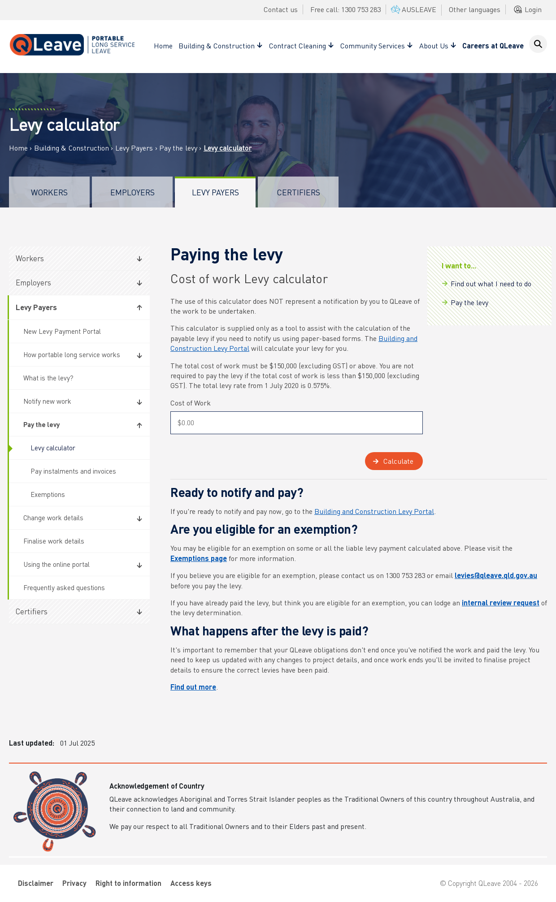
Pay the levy (179, 147)
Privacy (74, 883)
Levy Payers (134, 147)
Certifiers (298, 192)
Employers (132, 192)
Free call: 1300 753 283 (345, 9)
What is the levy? (48, 377)
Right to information (128, 883)
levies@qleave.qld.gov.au (496, 575)
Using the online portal (56, 564)
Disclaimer (35, 883)
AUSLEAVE (412, 9)
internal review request (500, 602)
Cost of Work (190, 402)
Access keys (191, 883)
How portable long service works (71, 354)
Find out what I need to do (491, 283)
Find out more (193, 686)
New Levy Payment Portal (62, 331)
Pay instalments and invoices (73, 470)
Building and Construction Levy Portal (374, 511)
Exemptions (47, 494)
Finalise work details (53, 540)
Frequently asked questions (64, 587)
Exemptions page (198, 558)
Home (163, 45)
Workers (49, 192)
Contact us (281, 9)
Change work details (53, 517)
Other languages (474, 9)
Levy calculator (52, 447)
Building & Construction (71, 147)
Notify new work (47, 401)
